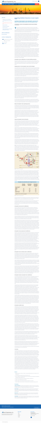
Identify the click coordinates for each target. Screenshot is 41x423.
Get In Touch (36, 406)
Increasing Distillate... (4, 34)
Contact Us (5, 43)
